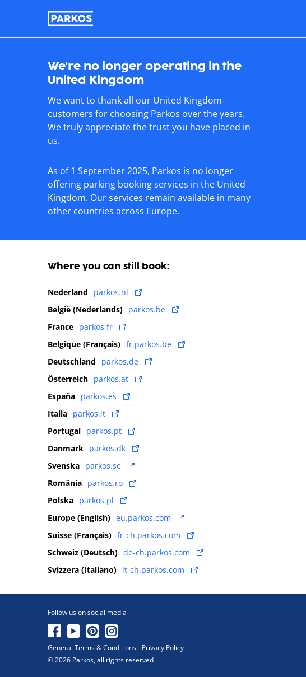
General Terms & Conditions (92, 647)
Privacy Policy (163, 647)
